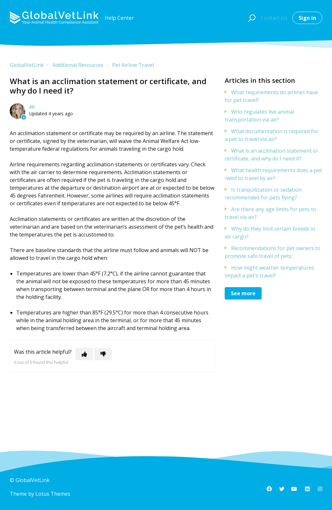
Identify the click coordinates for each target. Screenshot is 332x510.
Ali (32, 107)
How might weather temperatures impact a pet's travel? (269, 271)
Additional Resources (78, 65)
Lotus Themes (52, 493)
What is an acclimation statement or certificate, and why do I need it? (271, 154)
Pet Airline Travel (133, 65)
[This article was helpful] (84, 354)
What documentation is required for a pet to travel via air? (271, 135)
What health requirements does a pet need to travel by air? (273, 174)
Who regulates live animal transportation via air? (259, 115)
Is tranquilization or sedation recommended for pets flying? (263, 193)
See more (243, 293)
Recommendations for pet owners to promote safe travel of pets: (272, 252)
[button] (250, 17)
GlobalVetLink (27, 65)
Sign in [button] (307, 17)
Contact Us (274, 17)
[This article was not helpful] (103, 354)
